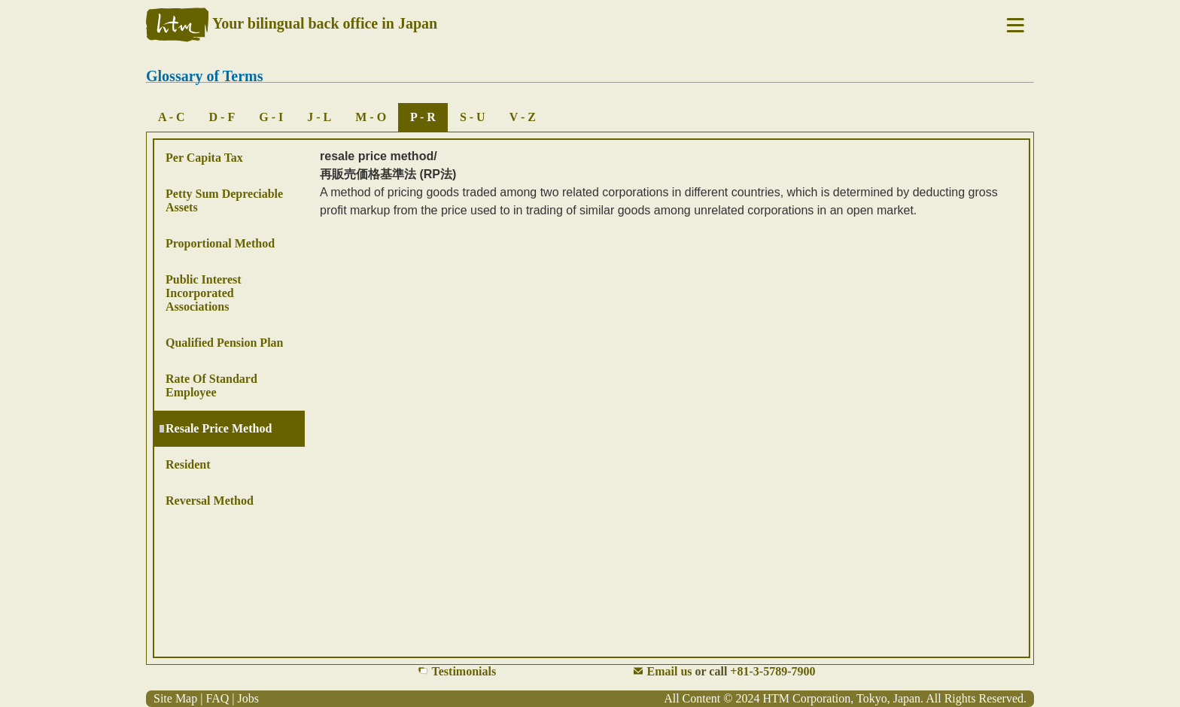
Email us (669, 671)
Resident (188, 464)
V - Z (522, 117)
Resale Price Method (219, 428)
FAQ (217, 698)
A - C (171, 117)
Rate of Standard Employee (211, 385)
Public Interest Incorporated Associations (204, 293)
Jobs (247, 698)
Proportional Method (220, 243)
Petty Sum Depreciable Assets (224, 200)
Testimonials (464, 671)
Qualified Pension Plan (224, 342)
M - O (370, 117)
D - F (222, 117)
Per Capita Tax (204, 157)
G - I (271, 117)
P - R (423, 117)
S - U (472, 117)
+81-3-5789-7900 (772, 671)
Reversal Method (210, 500)
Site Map (175, 698)
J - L (319, 117)
